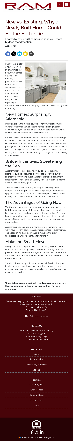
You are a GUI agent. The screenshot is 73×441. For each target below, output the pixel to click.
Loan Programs (36, 384)
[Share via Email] (25, 53)
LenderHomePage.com (44, 437)
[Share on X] (13, 53)
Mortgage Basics (36, 395)
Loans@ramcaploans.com (36, 339)
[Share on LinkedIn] (19, 53)
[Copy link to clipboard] (31, 53)
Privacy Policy (36, 359)
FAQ (37, 406)
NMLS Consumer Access (36, 316)
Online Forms (36, 400)
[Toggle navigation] (67, 4)
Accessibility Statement (36, 364)
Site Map (37, 370)
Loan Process (36, 390)
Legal (36, 354)
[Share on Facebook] (7, 53)
